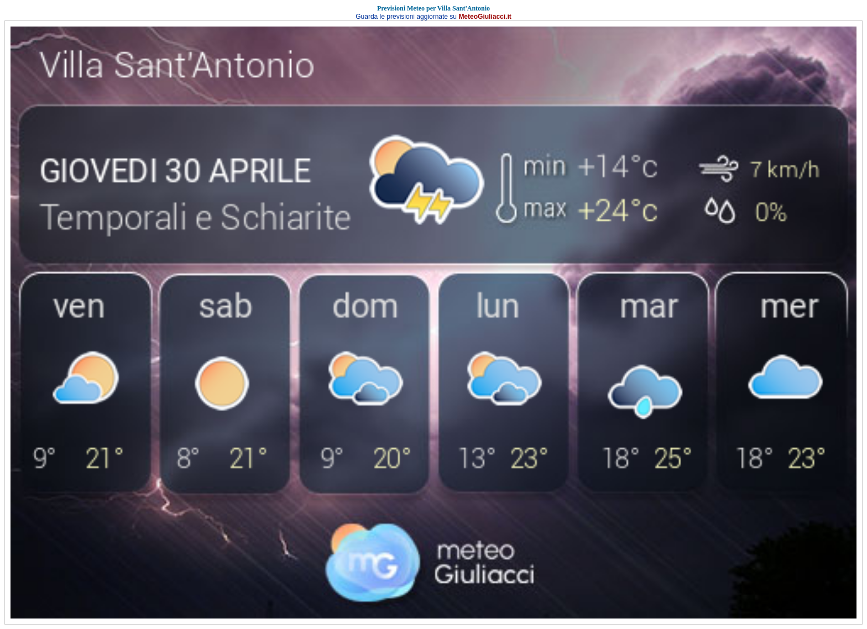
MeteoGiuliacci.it (484, 16)
